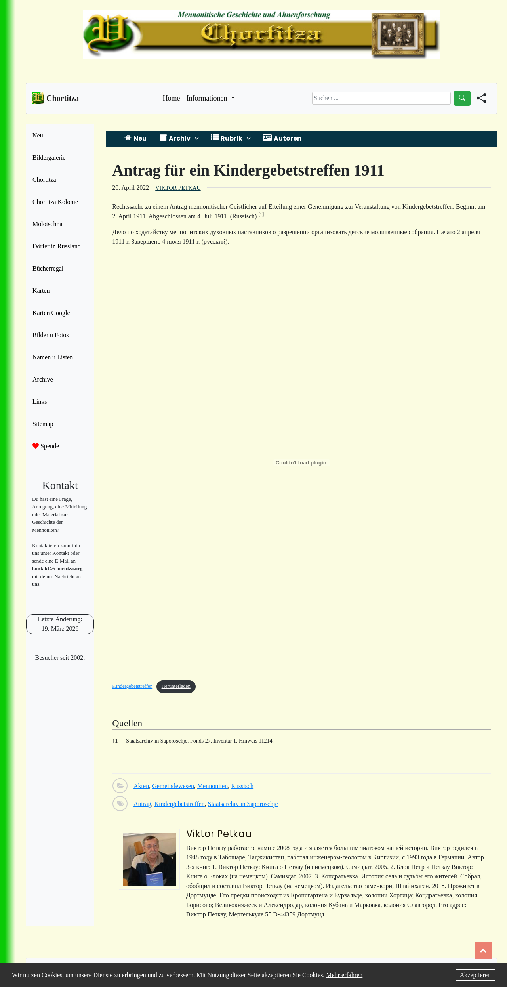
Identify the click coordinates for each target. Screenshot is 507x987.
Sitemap (42, 423)
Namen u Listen (52, 357)
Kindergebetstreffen (132, 686)
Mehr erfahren (344, 975)
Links (39, 401)
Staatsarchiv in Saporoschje (243, 803)
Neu (37, 135)
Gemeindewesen (173, 786)
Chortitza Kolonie (55, 202)
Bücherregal (47, 268)
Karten (41, 290)
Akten (141, 786)
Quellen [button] (127, 723)
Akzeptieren (475, 975)
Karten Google (51, 312)
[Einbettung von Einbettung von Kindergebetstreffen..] (301, 463)
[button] (261, 216)
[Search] (381, 98)
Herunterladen (176, 686)
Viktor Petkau (177, 188)
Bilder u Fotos (50, 335)
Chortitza (44, 179)
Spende (45, 446)
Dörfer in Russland (56, 246)
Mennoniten (212, 786)
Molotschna (47, 224)
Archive (42, 379)
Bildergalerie (48, 157)
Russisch (242, 786)
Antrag (142, 803)
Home (171, 97)
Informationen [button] (208, 98)
